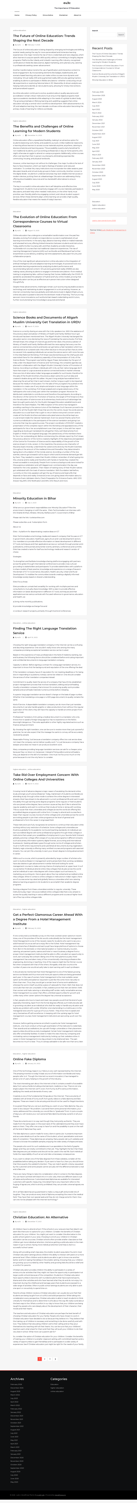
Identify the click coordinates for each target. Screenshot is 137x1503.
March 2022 (96, 116)
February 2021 (97, 162)
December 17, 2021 (34, 1225)
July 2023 (95, 109)
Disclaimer (63, 19)
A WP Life (40, 1498)
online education (19, 34)
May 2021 (95, 151)
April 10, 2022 (33, 641)
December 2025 (98, 99)
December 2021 (98, 127)
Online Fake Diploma (29, 1062)
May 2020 (96, 193)
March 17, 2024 (33, 330)
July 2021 (95, 144)
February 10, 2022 (34, 932)
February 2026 (98, 95)
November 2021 (98, 130)
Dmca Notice (48, 19)
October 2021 (97, 134)
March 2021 (96, 158)
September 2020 (99, 179)
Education (17, 215)
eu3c (67, 4)
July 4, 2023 (32, 506)
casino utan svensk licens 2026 (104, 224)
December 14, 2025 (35, 139)
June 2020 (96, 190)
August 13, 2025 (33, 234)
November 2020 (98, 172)
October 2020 (97, 176)
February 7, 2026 (34, 48)
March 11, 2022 (33, 787)
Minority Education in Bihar (34, 502)
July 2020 (96, 186)
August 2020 (97, 183)
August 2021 (97, 141)
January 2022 (97, 123)
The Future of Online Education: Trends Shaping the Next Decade (107, 58)
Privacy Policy (31, 19)
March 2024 (96, 106)
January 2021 (97, 165)
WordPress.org (60, 1498)
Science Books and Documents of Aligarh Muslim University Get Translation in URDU (108, 79)
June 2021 (96, 148)
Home (17, 19)
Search (95, 34)
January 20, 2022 (34, 1067)
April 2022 (96, 113)
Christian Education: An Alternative (40, 1221)
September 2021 (98, 137)
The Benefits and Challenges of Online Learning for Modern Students (107, 64)
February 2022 (98, 120)
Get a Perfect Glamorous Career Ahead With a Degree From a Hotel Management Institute (48, 922)
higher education (19, 124)
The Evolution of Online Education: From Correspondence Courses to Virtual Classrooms (45, 225)
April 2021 (96, 155)
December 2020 (98, 169)
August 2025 (97, 102)
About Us (77, 19)
